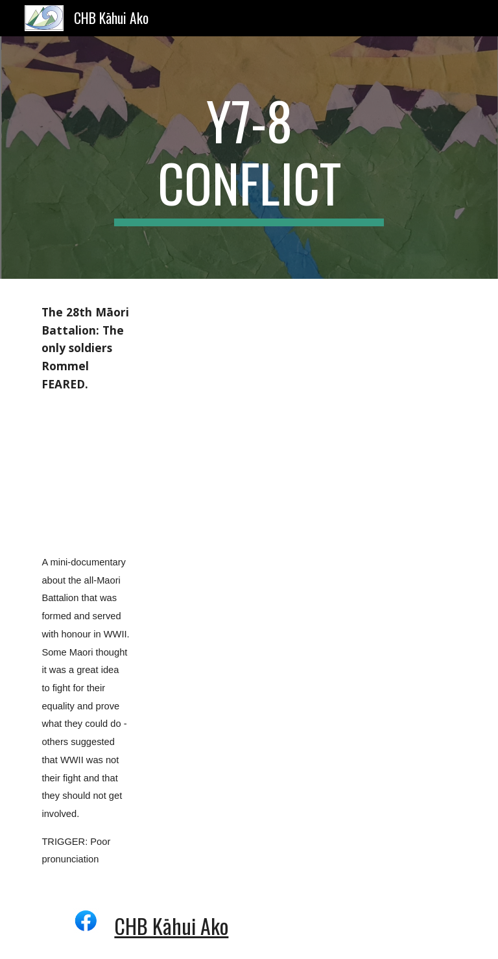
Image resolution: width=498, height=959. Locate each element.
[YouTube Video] (85, 473)
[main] (248, 157)
